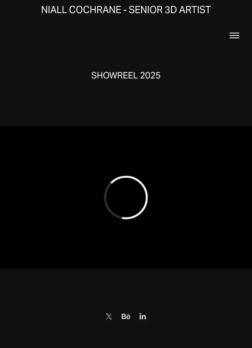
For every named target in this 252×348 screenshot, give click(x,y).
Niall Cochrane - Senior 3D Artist (126, 10)
